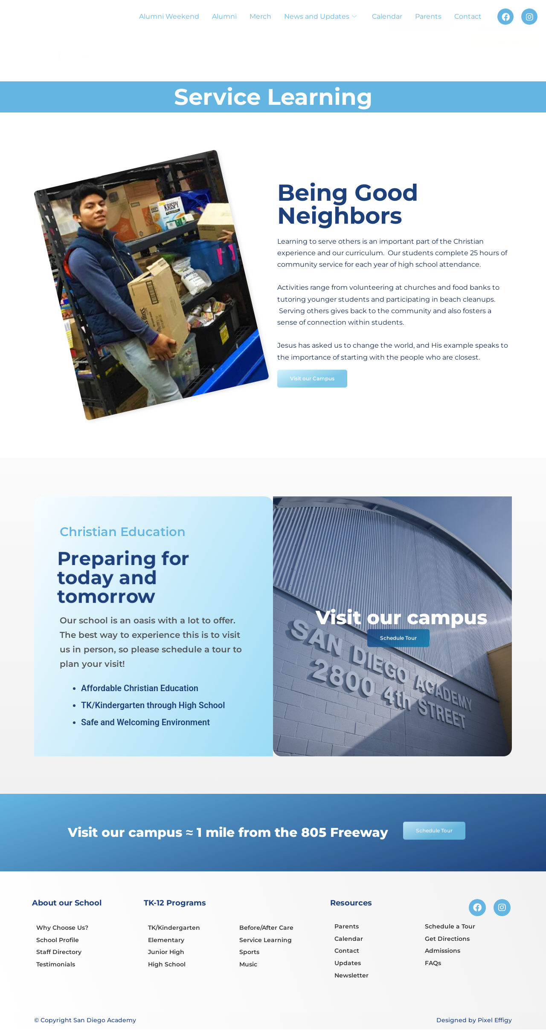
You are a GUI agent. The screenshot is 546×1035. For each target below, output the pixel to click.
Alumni (224, 16)
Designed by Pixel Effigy (474, 1021)
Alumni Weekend (169, 16)
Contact (468, 16)
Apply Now (421, 37)
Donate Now (505, 62)
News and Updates (320, 16)
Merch (260, 16)
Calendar (387, 16)
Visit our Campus (318, 395)
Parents (428, 16)
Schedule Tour (496, 40)
